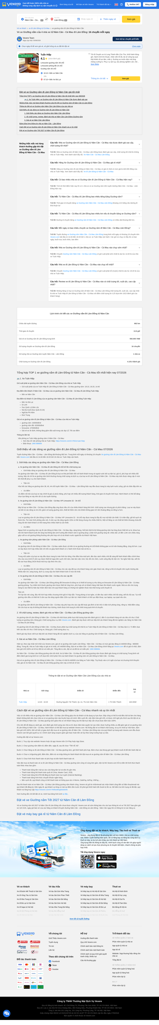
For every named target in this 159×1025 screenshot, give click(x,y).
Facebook (56, 961)
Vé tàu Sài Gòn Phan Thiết (59, 895)
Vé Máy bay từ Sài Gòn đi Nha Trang (95, 895)
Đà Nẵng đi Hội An (119, 907)
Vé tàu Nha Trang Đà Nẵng (59, 907)
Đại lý (114, 982)
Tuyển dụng (53, 942)
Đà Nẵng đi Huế (118, 911)
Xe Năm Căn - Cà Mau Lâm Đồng (97, 155)
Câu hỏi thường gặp (88, 960)
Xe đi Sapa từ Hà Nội (25, 907)
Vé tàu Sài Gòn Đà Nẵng (58, 899)
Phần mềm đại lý (118, 977)
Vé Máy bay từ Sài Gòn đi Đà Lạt (93, 907)
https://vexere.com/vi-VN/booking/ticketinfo (51, 790)
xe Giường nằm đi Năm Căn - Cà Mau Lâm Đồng (93, 220)
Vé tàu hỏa (54, 886)
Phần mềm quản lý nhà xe (122, 942)
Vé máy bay (87, 886)
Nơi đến (57, 18)
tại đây (65, 794)
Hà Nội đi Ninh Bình (120, 891)
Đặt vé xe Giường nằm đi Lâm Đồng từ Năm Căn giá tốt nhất (49, 92)
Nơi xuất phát (29, 18)
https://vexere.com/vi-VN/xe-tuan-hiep (70, 441)
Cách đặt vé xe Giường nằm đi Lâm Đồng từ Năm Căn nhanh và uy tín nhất (48, 127)
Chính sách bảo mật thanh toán (93, 950)
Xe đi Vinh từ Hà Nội (25, 915)
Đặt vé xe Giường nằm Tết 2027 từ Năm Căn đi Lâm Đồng (42, 130)
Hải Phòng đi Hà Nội (120, 915)
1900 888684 (37, 443)
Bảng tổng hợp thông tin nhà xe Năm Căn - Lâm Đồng (40, 124)
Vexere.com (55, 237)
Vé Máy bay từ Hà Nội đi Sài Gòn (93, 891)
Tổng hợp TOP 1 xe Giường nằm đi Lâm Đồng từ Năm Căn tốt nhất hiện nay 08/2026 (52, 96)
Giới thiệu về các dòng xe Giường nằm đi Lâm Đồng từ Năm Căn (44, 110)
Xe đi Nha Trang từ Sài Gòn (27, 899)
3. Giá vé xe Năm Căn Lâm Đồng (37, 120)
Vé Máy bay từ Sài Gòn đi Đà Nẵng (94, 903)
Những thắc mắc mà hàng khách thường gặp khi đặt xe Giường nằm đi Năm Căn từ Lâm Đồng (55, 103)
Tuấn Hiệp (23, 702)
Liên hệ (51, 950)
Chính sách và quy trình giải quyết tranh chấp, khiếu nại (94, 955)
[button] (95, 144)
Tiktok (54, 965)
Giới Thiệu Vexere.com (57, 938)
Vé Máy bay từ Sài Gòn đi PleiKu (93, 911)
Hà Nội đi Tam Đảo (119, 903)
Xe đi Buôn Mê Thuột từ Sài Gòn (29, 891)
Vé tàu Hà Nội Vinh (56, 915)
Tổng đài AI (116, 960)
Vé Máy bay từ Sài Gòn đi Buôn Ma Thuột (94, 916)
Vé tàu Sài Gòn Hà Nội (57, 903)
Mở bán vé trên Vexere (85, 4)
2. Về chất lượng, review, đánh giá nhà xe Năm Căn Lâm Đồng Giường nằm (53, 117)
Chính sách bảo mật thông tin (92, 946)
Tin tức (51, 946)
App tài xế (116, 950)
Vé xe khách (21, 28)
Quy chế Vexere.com (89, 942)
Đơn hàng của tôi (66, 4)
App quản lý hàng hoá (120, 973)
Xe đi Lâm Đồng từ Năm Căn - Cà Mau (98, 172)
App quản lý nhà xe (119, 946)
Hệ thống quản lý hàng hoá (124, 965)
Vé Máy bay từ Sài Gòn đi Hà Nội (93, 899)
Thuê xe (116, 886)
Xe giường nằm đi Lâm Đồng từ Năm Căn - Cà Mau (121, 454)
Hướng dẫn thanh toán (89, 938)
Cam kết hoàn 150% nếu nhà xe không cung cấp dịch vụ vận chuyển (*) (39, 4)
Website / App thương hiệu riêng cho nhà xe (126, 954)
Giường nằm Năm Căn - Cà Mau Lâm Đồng (79, 254)
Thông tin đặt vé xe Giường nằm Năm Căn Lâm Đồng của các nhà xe (46, 106)
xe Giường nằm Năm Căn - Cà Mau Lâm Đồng (94, 203)
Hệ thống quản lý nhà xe (122, 938)
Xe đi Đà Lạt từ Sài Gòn (26, 903)
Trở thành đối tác (104, 4)
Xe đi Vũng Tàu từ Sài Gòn (27, 895)
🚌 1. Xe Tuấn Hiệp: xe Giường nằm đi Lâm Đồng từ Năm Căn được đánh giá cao (55, 99)
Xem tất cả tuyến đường (79, 919)
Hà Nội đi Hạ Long (119, 895)
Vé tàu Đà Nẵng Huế (57, 911)
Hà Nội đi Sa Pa (118, 899)
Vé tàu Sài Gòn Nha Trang (59, 891)
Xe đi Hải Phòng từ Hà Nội (27, 911)
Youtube (55, 969)
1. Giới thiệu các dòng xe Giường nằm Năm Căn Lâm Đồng (47, 113)
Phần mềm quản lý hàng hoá (123, 969)
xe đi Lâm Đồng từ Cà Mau (38, 28)
